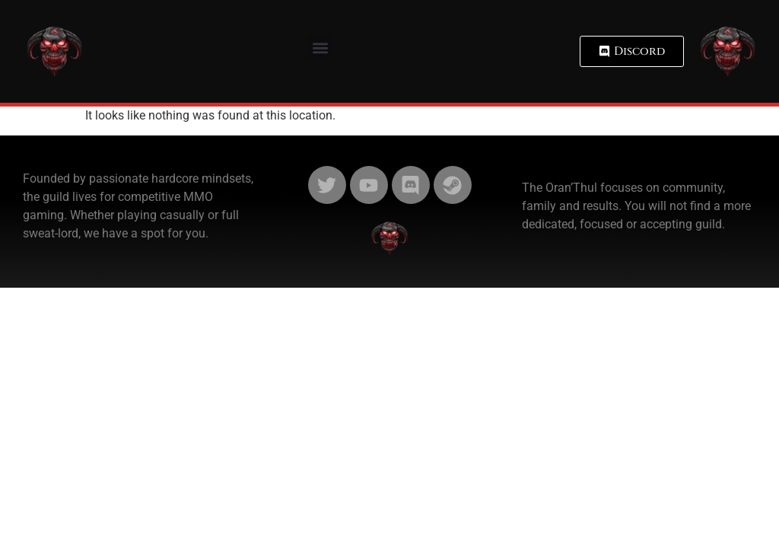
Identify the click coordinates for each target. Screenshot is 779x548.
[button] (319, 47)
